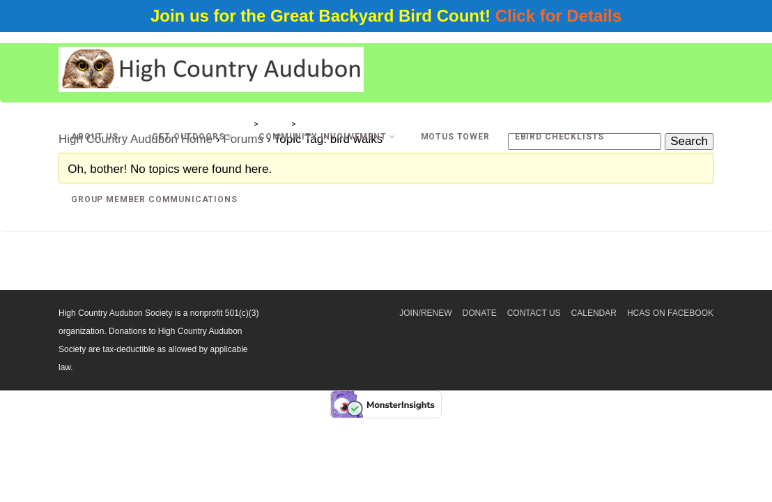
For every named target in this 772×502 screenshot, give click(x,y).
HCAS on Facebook (670, 313)
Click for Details (558, 15)
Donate (480, 313)
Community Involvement (326, 137)
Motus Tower (455, 137)
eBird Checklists (559, 137)
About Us (99, 137)
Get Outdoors (192, 137)
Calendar (594, 313)
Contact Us (534, 313)
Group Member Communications (154, 199)
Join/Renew (425, 313)
